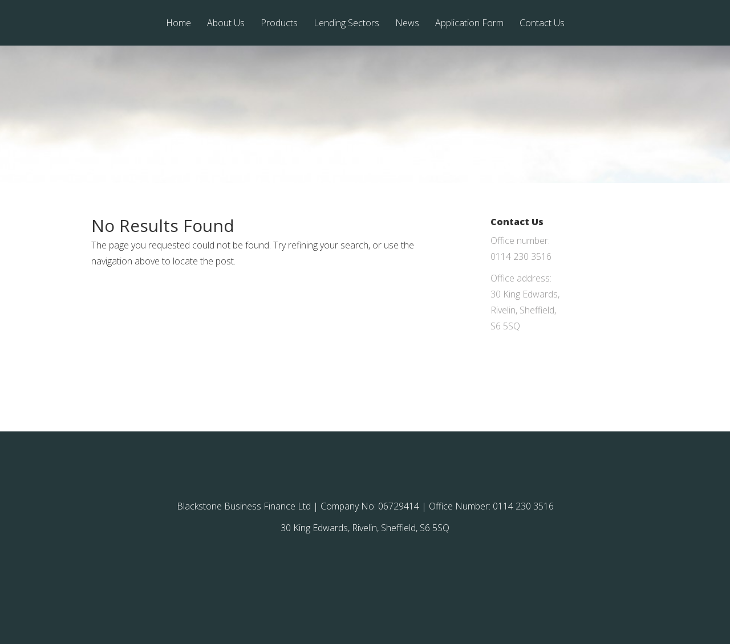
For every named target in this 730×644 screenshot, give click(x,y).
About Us (226, 23)
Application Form (469, 23)
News (407, 23)
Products (279, 23)
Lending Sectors (346, 23)
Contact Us (542, 23)
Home (178, 23)
